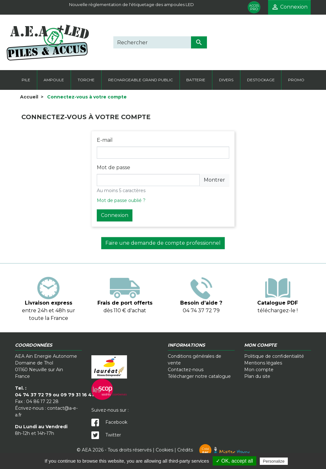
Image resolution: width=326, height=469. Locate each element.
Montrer (214, 180)
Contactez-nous (185, 369)
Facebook (109, 422)
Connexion (114, 215)
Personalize (274, 461)
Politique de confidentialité (274, 356)
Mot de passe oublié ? (121, 200)
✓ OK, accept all (234, 461)
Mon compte (258, 369)
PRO (254, 7)
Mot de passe (113, 167)
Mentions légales (263, 363)
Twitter (106, 435)
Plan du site (257, 376)
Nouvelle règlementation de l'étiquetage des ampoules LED (131, 4)
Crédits (213, 450)
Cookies (164, 450)
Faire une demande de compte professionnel (163, 243)
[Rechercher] (152, 42)
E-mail (105, 140)
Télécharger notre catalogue (199, 376)
